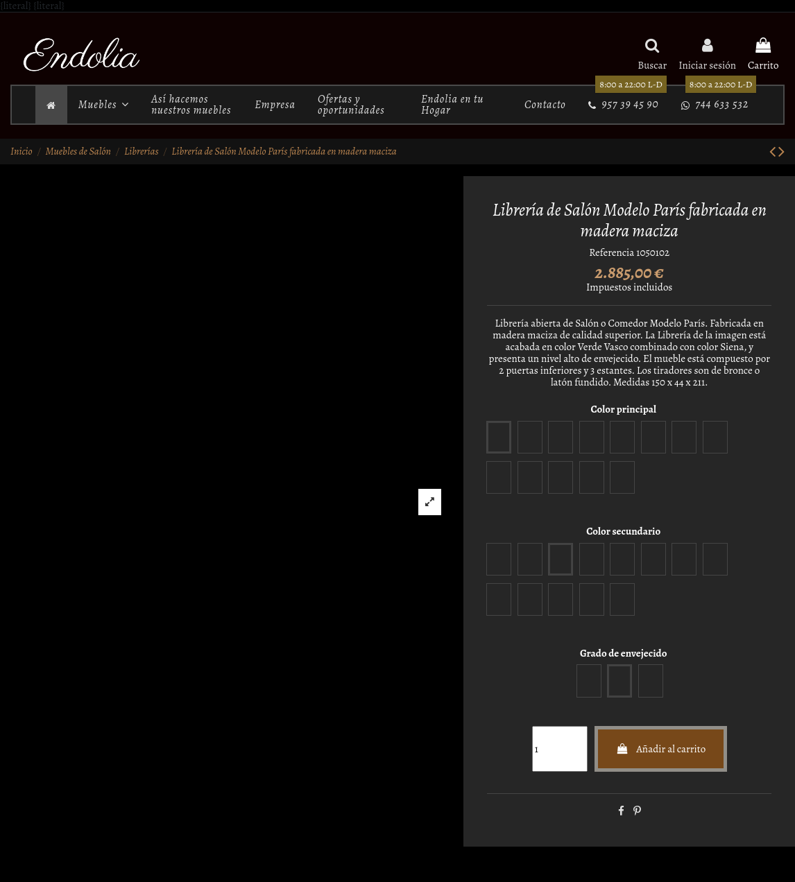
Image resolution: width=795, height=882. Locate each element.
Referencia (611, 253)
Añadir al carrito (661, 749)
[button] (103, 104)
